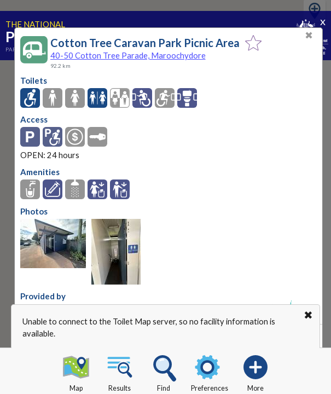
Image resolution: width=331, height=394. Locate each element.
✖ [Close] (309, 35)
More (255, 371)
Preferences (209, 371)
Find (163, 371)
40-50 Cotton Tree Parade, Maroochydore (128, 55)
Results (119, 371)
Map (76, 371)
